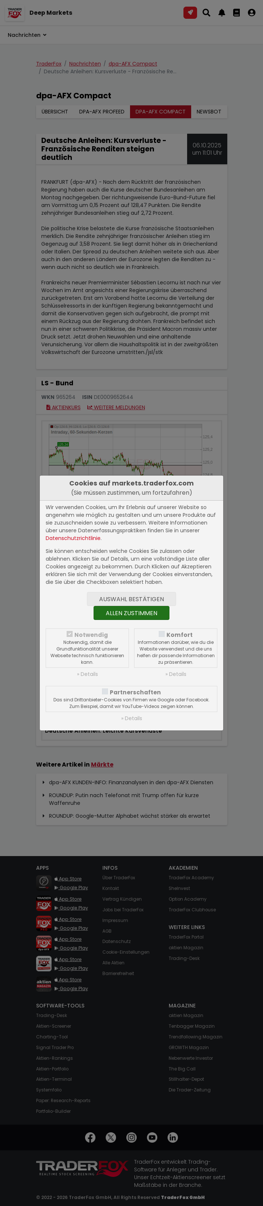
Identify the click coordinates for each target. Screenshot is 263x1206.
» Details (87, 674)
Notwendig (91, 635)
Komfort (179, 635)
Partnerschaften (135, 692)
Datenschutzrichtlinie (73, 538)
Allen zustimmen (131, 613)
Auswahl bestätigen (131, 599)
